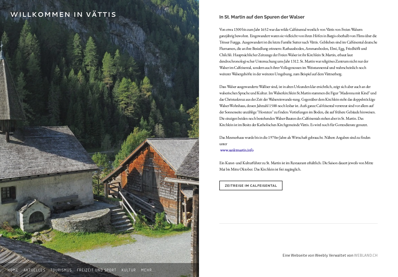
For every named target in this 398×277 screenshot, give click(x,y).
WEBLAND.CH (366, 255)
